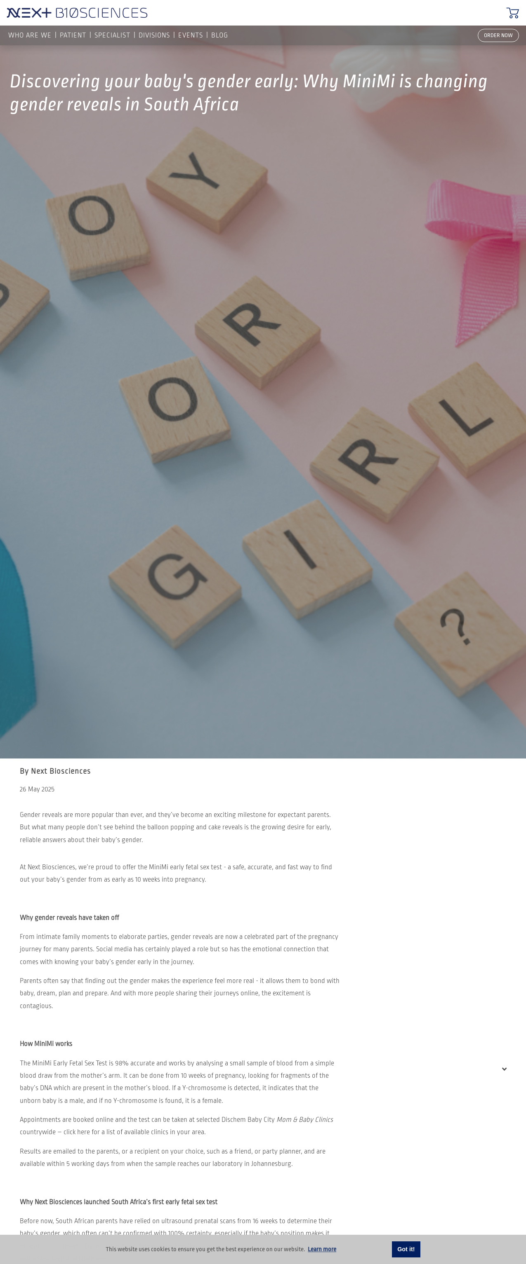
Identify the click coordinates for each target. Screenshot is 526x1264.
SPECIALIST (112, 35)
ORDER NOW (498, 35)
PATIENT (73, 35)
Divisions (154, 35)
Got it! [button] (406, 1249)
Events (190, 35)
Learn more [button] (322, 1249)
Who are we (30, 35)
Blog (219, 35)
